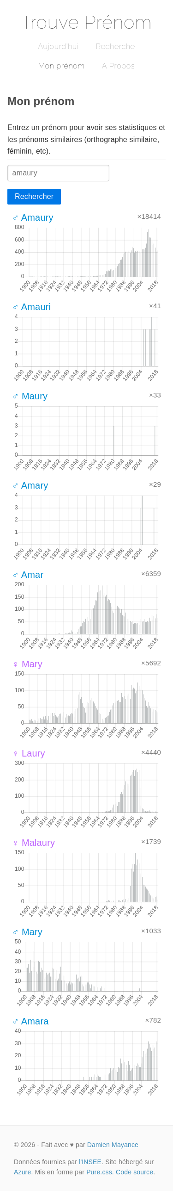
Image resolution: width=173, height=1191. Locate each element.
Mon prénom (61, 66)
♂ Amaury (33, 217)
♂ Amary (30, 485)
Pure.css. (100, 1172)
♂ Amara (30, 1021)
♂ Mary (27, 932)
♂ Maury (30, 396)
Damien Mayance (112, 1144)
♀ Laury (28, 753)
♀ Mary (27, 664)
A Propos (118, 66)
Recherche (115, 46)
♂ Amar (27, 575)
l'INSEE (90, 1162)
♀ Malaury (33, 842)
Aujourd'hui (58, 46)
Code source (134, 1172)
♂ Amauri (31, 307)
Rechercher (34, 196)
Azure (22, 1172)
